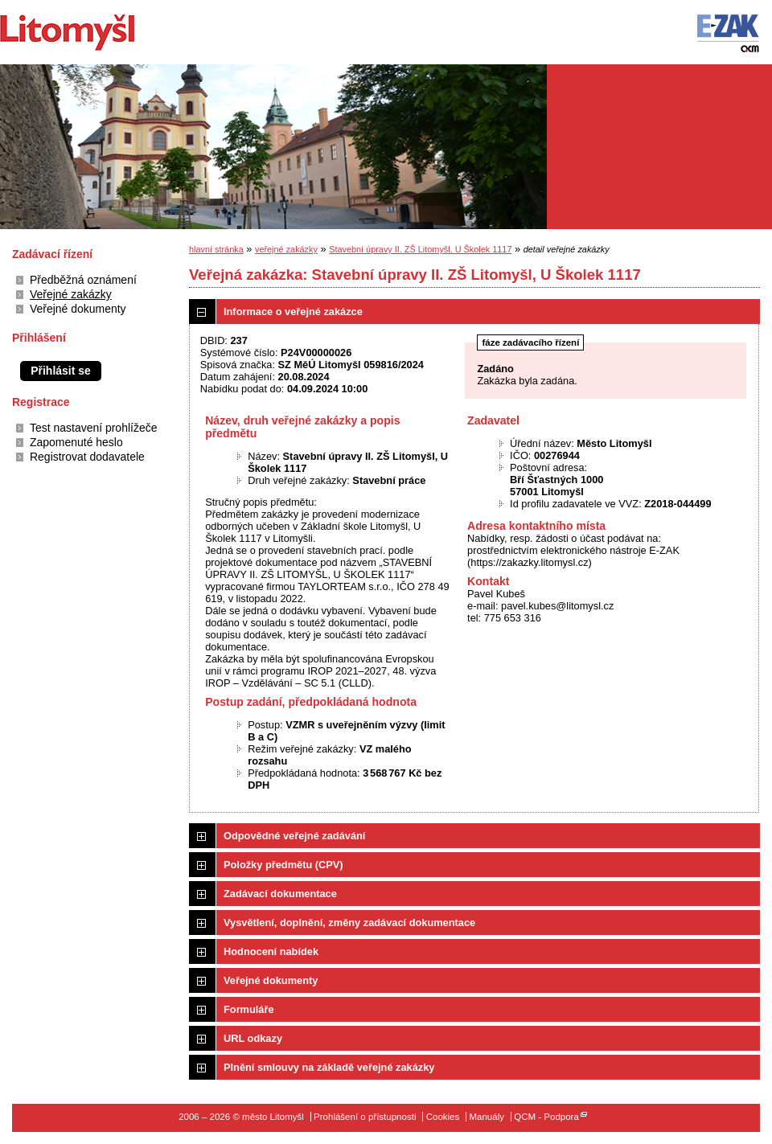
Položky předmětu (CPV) (283, 865)
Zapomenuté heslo (76, 442)
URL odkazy (253, 1038)
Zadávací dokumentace (280, 894)
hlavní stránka (216, 249)
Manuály (486, 1116)
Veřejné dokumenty (78, 308)
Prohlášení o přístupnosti (365, 1116)
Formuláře (249, 1009)
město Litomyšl (94, 32)
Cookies (443, 1116)
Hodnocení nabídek (271, 951)
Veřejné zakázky (71, 294)
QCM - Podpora (546, 1116)
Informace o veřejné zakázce (293, 311)
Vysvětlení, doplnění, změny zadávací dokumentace (349, 922)
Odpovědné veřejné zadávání (294, 836)
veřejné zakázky (286, 249)
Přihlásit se (61, 370)
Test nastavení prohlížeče (93, 427)
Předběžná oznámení (83, 279)
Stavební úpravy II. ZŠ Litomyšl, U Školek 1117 (420, 249)
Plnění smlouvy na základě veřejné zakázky (329, 1067)
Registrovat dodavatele (87, 456)
